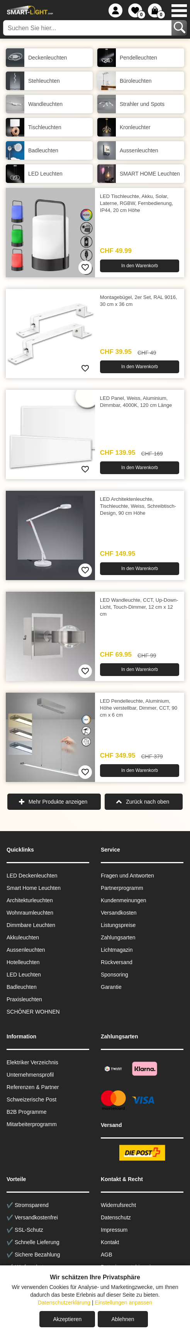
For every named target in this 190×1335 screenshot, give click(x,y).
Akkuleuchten (23, 937)
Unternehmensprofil (30, 1075)
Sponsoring (114, 974)
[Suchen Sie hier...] (88, 28)
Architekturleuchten (30, 900)
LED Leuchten (24, 974)
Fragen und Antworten (127, 875)
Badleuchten (22, 987)
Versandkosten (119, 913)
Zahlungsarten (118, 937)
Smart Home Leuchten (34, 888)
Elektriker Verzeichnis (32, 1062)
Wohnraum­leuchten (30, 913)
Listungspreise (118, 925)
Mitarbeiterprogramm (32, 1124)
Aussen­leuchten (26, 950)
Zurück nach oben (147, 802)
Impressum (114, 1230)
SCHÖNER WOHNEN (33, 1012)
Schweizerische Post (31, 1099)
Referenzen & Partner (33, 1087)
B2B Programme (26, 1112)
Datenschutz (116, 1217)
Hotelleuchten (23, 962)
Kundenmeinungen (123, 900)
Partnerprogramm (122, 888)
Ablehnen (122, 1319)
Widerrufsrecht (118, 1205)
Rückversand (116, 962)
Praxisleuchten (24, 999)
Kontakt (110, 1242)
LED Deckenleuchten (32, 875)
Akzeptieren (67, 1319)
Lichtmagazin (117, 950)
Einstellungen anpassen (123, 1302)
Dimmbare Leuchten (31, 925)
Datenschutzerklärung (64, 1302)
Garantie (111, 987)
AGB (106, 1254)
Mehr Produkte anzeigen (58, 802)
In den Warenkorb (139, 265)
